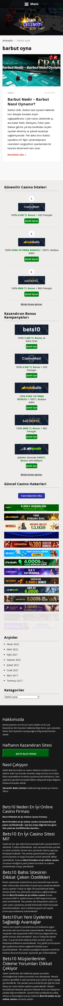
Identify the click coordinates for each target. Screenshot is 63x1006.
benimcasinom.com (12, 724)
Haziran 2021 (14, 659)
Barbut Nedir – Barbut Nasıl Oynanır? (28, 101)
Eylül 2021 (12, 654)
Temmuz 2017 (15, 680)
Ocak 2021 (12, 670)
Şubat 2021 (13, 665)
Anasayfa (8, 40)
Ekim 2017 (12, 675)
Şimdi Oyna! (31, 220)
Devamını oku (17, 154)
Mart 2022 (12, 649)
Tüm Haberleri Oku (31, 495)
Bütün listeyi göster (31, 304)
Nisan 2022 (13, 644)
